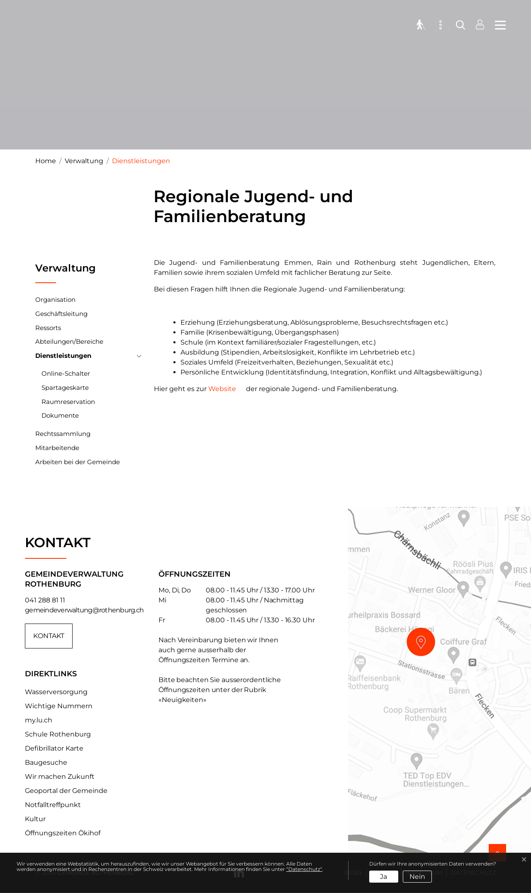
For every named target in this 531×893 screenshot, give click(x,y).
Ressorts (48, 328)
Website (222, 389)
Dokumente (60, 415)
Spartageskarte (65, 387)
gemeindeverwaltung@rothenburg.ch (84, 610)
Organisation (55, 299)
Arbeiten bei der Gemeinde (77, 462)
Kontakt (48, 636)
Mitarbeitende (57, 448)
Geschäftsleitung (61, 314)
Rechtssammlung (62, 434)
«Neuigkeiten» (182, 700)
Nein (417, 877)
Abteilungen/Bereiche (69, 341)
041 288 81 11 (45, 600)
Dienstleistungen (63, 357)
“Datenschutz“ (304, 869)
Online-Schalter (65, 373)
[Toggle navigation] (498, 25)
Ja (383, 877)
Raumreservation (68, 402)
